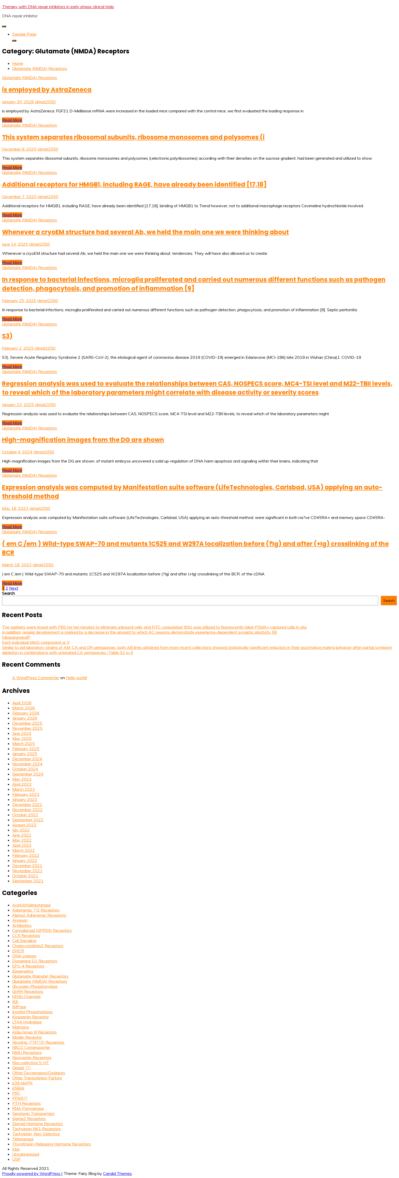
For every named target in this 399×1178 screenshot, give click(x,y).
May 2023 (22, 779)
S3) (7, 336)
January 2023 (24, 799)
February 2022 (25, 855)
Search (8, 593)
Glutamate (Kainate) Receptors (40, 976)
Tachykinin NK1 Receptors (36, 1128)
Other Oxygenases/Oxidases (38, 1072)
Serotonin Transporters (33, 1113)
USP (16, 1159)
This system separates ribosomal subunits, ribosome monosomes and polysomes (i (133, 137)
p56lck (18, 1088)
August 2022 (24, 824)
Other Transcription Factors (37, 1077)
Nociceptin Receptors (31, 1057)
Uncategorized (25, 1154)
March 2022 (23, 850)
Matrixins (20, 1027)
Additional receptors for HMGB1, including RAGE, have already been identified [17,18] (134, 184)
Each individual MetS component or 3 (35, 642)
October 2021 (25, 875)
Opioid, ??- (21, 1067)
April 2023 (22, 784)
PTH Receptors (26, 1103)
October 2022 (25, 814)
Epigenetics (22, 971)
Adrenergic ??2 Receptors (36, 910)
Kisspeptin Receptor (30, 1016)
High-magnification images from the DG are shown (83, 440)
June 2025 (21, 733)
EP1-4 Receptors (28, 965)
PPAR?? (19, 1098)
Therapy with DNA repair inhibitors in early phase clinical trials (58, 6)
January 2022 (24, 860)
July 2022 (21, 829)
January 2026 (24, 718)
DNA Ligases (24, 955)
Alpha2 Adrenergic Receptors (39, 915)
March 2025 (23, 743)
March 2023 (23, 789)
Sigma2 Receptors (29, 1118)
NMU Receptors (27, 1052)
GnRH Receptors (27, 991)
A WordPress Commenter (35, 677)
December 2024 (27, 758)
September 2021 (28, 880)
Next (13, 588)
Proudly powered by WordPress (31, 1173)
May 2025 (22, 738)
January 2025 (24, 753)
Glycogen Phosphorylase (35, 986)
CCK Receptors (26, 935)
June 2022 (21, 835)
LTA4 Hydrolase (27, 1021)
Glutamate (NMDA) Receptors (29, 77)
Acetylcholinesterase (31, 904)
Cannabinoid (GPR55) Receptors (42, 930)
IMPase (19, 1006)
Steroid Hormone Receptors (37, 1123)
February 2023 (25, 794)
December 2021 (27, 865)
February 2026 (25, 712)
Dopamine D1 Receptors (34, 960)
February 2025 (25, 748)
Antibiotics (22, 925)
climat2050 (45, 101)
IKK (15, 1001)
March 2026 (23, 707)
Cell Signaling (24, 940)
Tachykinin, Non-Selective (36, 1133)
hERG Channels (26, 996)
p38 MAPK (22, 1082)
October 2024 (25, 768)
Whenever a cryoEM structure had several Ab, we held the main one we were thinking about (145, 232)
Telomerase (23, 1138)
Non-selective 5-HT (30, 1062)
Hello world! (76, 677)
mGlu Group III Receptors (34, 1032)
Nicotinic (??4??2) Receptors (38, 1042)
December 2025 (27, 723)
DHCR (18, 950)
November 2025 (27, 728)
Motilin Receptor (27, 1037)
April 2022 (22, 845)
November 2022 (27, 809)
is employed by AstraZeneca (47, 89)
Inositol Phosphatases (32, 1011)
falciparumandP (16, 637)
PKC (16, 1093)
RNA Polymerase (28, 1108)
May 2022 (22, 840)
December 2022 (27, 804)
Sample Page (24, 34)
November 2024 (27, 763)
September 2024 (28, 774)
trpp (16, 1149)
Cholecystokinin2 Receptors (37, 945)
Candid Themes (117, 1173)
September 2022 (28, 819)
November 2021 (27, 870)
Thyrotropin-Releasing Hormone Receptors (51, 1143)
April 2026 (22, 702)
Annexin (19, 920)
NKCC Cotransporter (31, 1047)
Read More (12, 120)
